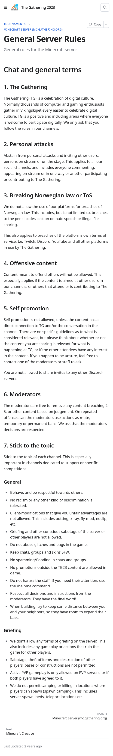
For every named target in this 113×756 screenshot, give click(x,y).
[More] (106, 24)
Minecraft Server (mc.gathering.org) (33, 30)
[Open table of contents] (5, 7)
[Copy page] (95, 24)
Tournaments (14, 24)
